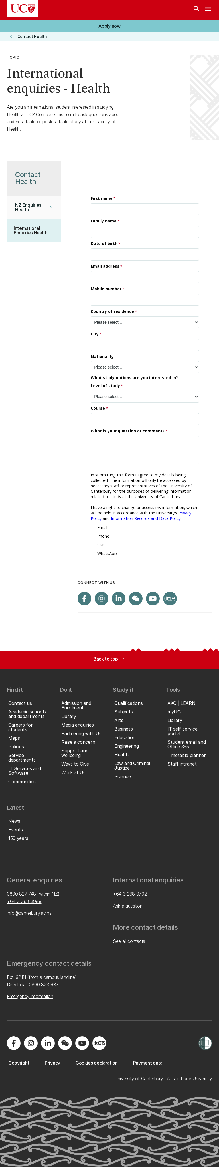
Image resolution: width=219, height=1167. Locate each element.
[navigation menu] (208, 10)
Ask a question (128, 906)
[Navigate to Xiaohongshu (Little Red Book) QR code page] (170, 598)
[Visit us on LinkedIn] (118, 598)
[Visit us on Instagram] (101, 598)
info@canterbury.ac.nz (29, 913)
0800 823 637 (43, 984)
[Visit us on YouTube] (153, 598)
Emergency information (30, 996)
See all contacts (129, 941)
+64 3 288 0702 (130, 894)
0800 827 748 (21, 894)
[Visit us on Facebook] (84, 598)
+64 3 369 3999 (24, 901)
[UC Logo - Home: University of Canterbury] (22, 8)
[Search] (197, 10)
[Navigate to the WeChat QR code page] (136, 598)
